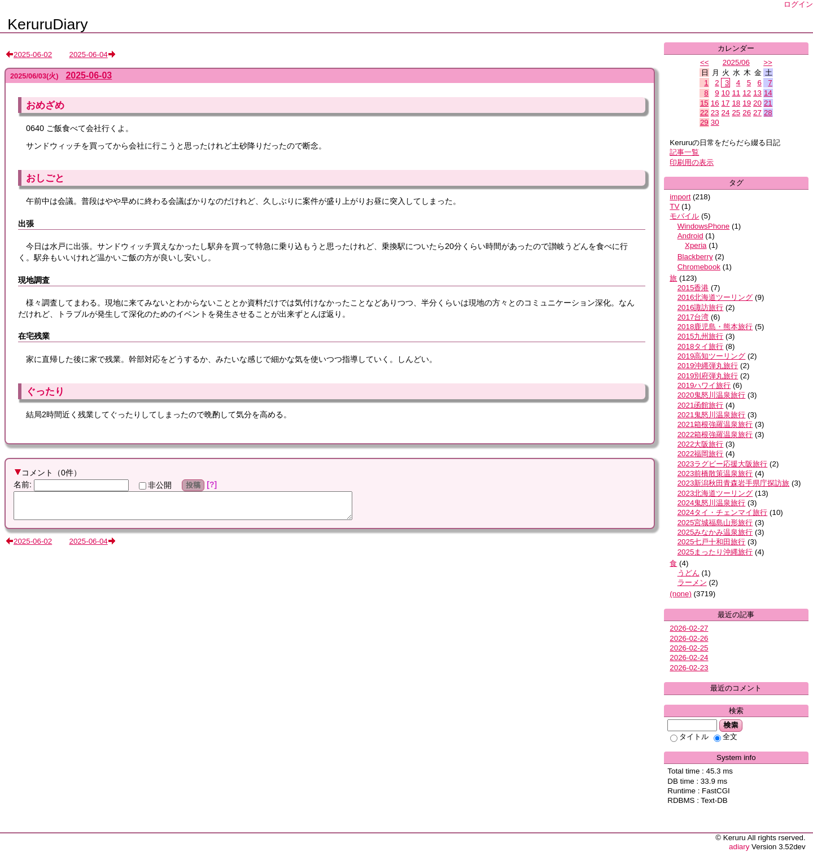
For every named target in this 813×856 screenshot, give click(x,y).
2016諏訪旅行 (701, 307)
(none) (681, 593)
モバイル (684, 216)
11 (736, 93)
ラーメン (692, 582)
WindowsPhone (704, 226)
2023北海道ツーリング (715, 493)
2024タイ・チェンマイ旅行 (723, 512)
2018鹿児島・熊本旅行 (715, 326)
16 (715, 103)
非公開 (155, 485)
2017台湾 (693, 317)
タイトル (689, 736)
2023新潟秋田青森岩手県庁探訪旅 (734, 483)
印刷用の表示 (692, 162)
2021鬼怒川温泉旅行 (712, 414)
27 (757, 112)
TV (674, 206)
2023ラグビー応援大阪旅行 (723, 464)
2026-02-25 (689, 648)
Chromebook (699, 267)
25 (736, 112)
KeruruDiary (47, 24)
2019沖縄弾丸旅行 (708, 365)
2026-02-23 (689, 667)
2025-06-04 (88, 54)
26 (746, 112)
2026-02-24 (689, 657)
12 (746, 93)
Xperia (696, 245)
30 (715, 122)
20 (757, 103)
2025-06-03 (88, 75)
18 (736, 103)
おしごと (45, 178)
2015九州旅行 (701, 336)
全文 (725, 736)
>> (767, 62)
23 (715, 112)
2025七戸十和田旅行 (712, 542)
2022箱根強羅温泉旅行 (715, 434)
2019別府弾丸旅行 (708, 376)
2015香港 (693, 287)
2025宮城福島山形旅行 (715, 522)
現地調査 (34, 280)
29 (704, 122)
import (680, 197)
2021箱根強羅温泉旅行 (715, 424)
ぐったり (45, 391)
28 (768, 112)
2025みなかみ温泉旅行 (715, 532)
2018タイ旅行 (701, 346)
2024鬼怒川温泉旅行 (712, 503)
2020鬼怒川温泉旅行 (712, 395)
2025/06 (736, 62)
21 (768, 103)
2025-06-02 (33, 54)
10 (726, 93)
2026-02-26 (689, 638)
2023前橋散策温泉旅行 (715, 473)
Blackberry (695, 256)
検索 (730, 725)
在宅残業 (34, 335)
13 (757, 93)
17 (726, 103)
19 (746, 103)
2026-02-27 (689, 628)
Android (690, 236)
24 (726, 112)
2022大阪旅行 (701, 444)
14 (768, 93)
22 (704, 112)
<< (704, 62)
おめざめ (45, 105)
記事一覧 (684, 152)
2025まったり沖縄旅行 (715, 552)
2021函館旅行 (701, 405)
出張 (26, 223)
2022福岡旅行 (701, 453)
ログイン (798, 4)
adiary (739, 846)
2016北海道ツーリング (715, 297)
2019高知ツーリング (712, 356)
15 (704, 103)
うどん (689, 573)
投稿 (193, 485)
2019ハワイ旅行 (704, 385)
